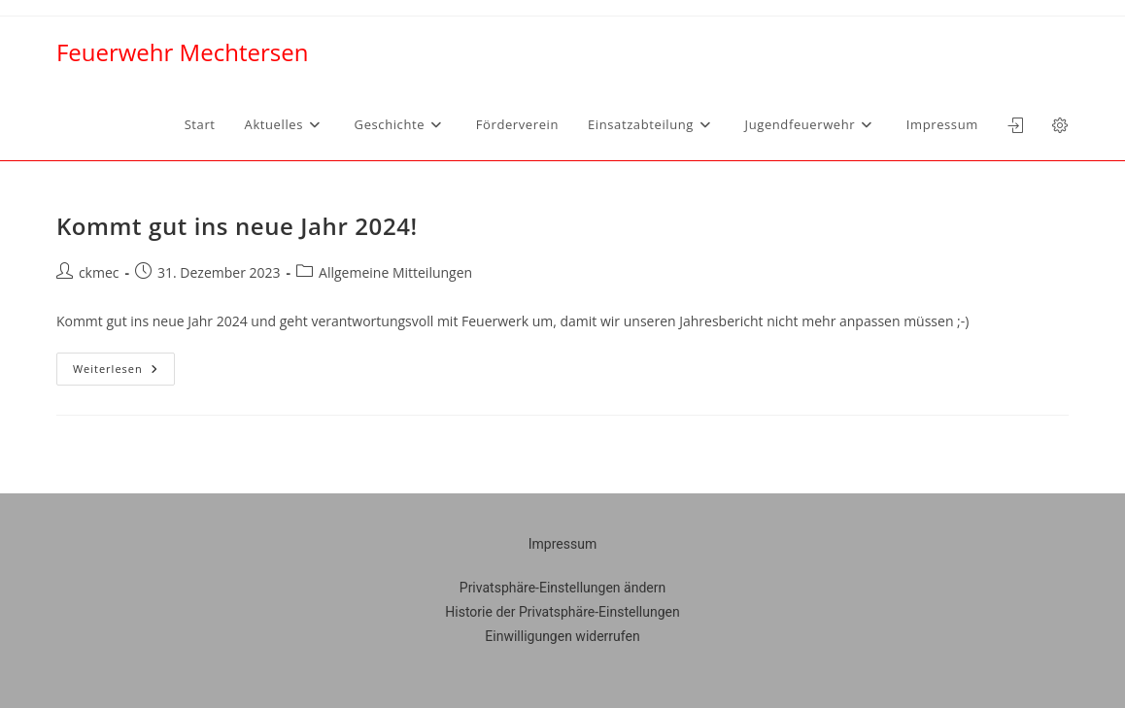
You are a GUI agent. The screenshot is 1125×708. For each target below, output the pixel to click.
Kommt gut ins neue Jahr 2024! (237, 226)
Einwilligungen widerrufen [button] (562, 636)
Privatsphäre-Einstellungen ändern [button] (562, 587)
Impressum (562, 544)
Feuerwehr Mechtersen (182, 52)
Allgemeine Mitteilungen (395, 272)
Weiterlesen (124, 364)
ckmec (99, 272)
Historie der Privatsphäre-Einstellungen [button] (562, 612)
